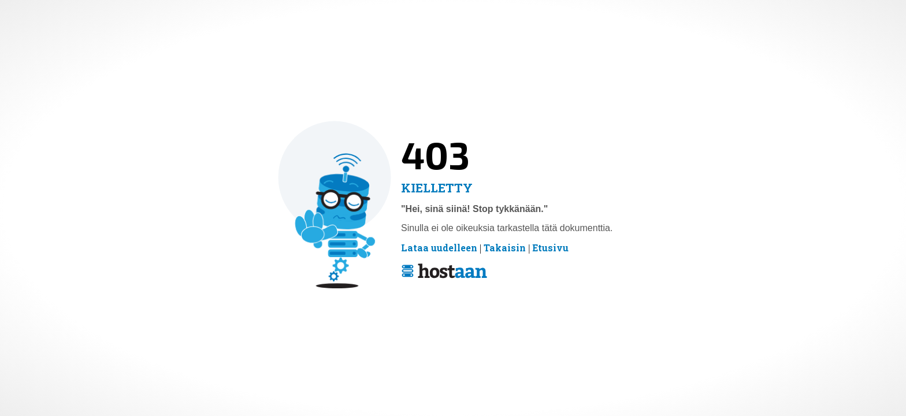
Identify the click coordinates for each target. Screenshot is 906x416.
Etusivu (550, 248)
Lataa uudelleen (439, 248)
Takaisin (505, 248)
